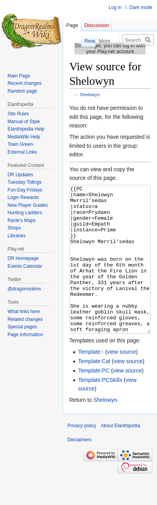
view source (121, 381)
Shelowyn (90, 94)
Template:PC (93, 400)
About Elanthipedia (120, 455)
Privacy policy (81, 455)
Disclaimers (79, 469)
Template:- (90, 381)
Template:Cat (94, 390)
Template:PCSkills (100, 409)
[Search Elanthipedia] (138, 39)
